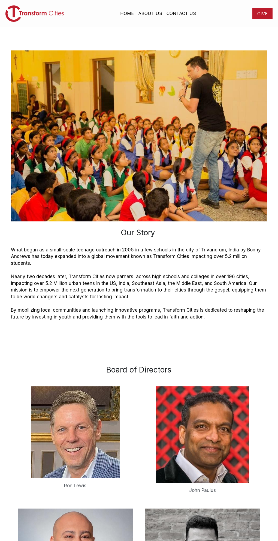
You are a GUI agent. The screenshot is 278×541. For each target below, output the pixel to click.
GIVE (262, 13)
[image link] (34, 13)
